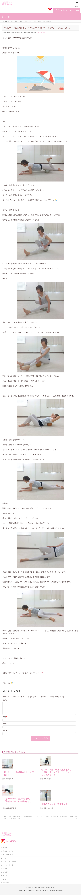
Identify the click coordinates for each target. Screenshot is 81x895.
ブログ (39, 32)
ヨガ (4, 858)
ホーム (5, 848)
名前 (4, 719)
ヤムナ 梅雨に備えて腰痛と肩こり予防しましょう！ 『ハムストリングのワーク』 (56, 775)
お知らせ (6, 882)
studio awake (37, 887)
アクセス (6, 868)
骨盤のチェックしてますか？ (54, 807)
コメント (5, 700)
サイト (4, 733)
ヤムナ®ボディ (8, 851)
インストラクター (9, 865)
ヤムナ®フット (8, 855)
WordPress (29, 890)
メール (5, 726)
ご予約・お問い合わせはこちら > (66, 10)
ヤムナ (43, 32)
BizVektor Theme (40, 890)
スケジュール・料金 (9, 862)
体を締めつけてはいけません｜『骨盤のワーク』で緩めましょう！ (18, 804)
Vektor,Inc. (52, 890)
